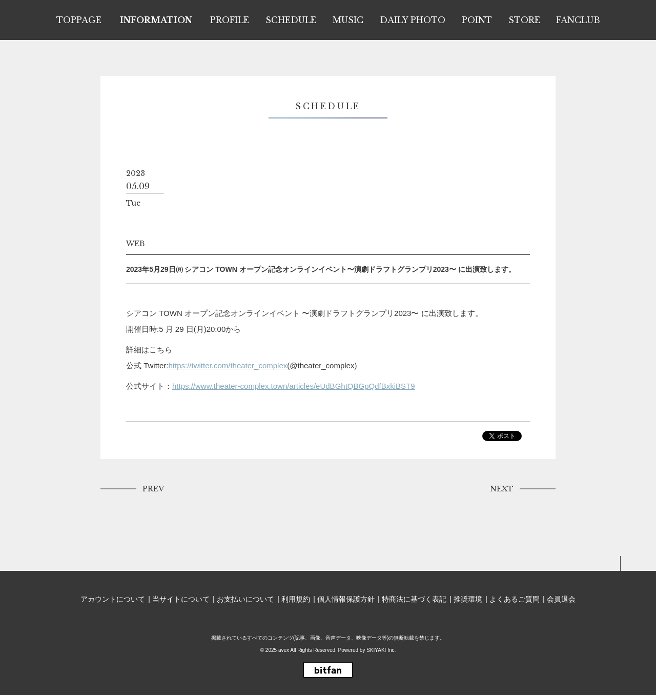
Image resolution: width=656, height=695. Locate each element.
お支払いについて (245, 599)
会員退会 (561, 599)
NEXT (502, 488)
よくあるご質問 (514, 599)
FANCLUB (578, 20)
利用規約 (295, 599)
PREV (153, 488)
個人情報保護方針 (346, 599)
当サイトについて (181, 599)
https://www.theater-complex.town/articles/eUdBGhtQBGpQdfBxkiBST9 (293, 386)
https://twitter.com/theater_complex (228, 365)
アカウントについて (112, 599)
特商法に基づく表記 (414, 599)
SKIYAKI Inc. (381, 650)
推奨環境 (468, 599)
